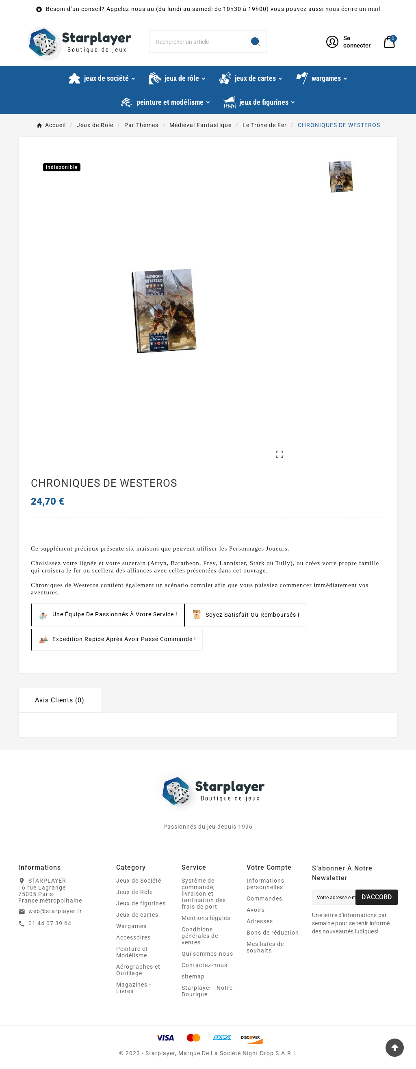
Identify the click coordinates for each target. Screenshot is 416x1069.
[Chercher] (197, 41)
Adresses (260, 921)
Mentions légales (206, 918)
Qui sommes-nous (207, 953)
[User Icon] (350, 42)
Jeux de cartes (137, 914)
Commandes (264, 898)
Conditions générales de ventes (200, 936)
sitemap (193, 976)
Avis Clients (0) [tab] (59, 700)
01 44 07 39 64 (50, 923)
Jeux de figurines (141, 903)
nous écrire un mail (352, 9)
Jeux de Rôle (134, 892)
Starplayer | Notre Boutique (207, 991)
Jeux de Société (138, 880)
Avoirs (256, 910)
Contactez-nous (205, 965)
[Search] (255, 41)
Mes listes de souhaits (265, 947)
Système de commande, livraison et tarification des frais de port (204, 893)
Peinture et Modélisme (132, 952)
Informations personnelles (265, 883)
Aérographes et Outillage (138, 969)
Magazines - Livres (133, 987)
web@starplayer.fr (55, 911)
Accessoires (133, 937)
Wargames (131, 926)
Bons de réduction (273, 932)
